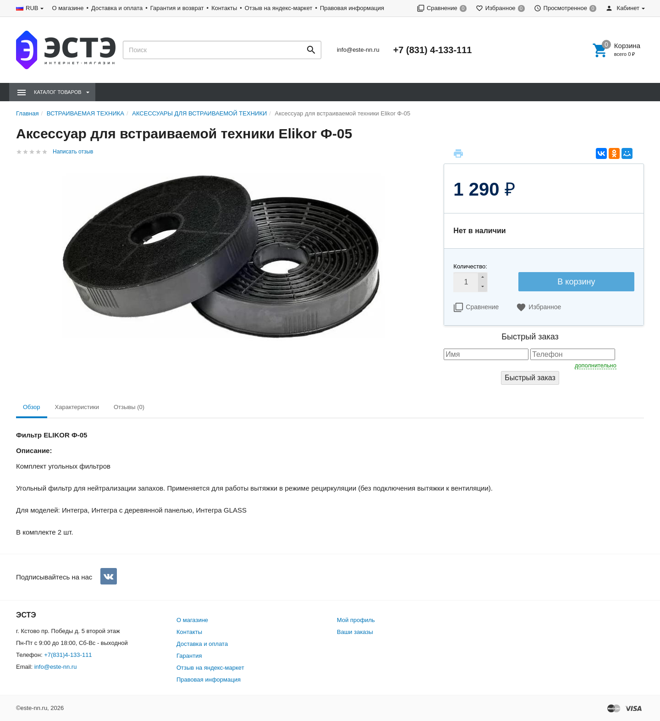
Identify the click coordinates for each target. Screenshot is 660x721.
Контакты (224, 8)
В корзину (576, 281)
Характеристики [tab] (77, 407)
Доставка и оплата (117, 8)
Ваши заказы (355, 631)
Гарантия (189, 655)
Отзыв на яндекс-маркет (279, 8)
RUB (32, 8)
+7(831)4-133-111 (68, 654)
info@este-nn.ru (358, 49)
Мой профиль (356, 620)
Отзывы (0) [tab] (129, 407)
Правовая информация (352, 8)
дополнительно (595, 365)
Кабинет (622, 8)
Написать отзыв (73, 151)
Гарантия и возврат (177, 8)
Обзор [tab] (31, 407)
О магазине (67, 8)
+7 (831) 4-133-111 (432, 50)
